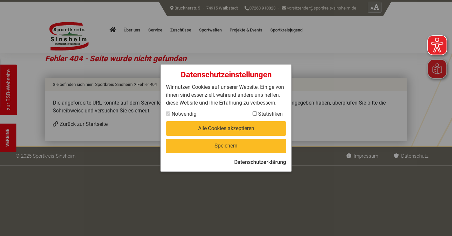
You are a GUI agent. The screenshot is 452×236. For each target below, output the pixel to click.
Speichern (226, 146)
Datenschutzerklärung (260, 162)
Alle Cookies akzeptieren (226, 128)
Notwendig (181, 114)
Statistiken (268, 114)
